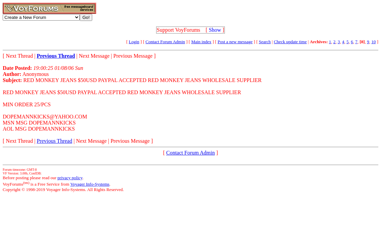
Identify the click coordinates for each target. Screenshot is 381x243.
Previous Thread (54, 141)
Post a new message (235, 41)
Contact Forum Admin (165, 41)
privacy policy (69, 177)
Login (134, 41)
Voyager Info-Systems (89, 184)
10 (373, 41)
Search (265, 41)
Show (215, 30)
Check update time (290, 41)
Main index (201, 41)
